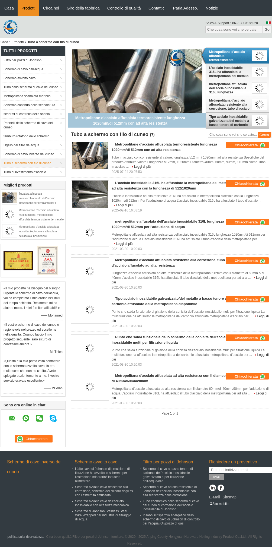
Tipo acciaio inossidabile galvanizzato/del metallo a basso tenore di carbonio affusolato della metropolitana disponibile (229, 121)
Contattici (157, 8)
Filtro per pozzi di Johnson (22, 60)
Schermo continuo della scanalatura (29, 105)
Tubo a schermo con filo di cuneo (27, 163)
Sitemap (229, 497)
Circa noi (51, 8)
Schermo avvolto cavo (19, 78)
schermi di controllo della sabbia (27, 114)
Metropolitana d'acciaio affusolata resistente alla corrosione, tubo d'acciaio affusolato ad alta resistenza (229, 104)
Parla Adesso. (185, 8)
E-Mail (214, 497)
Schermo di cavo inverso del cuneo (29, 154)
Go (267, 29)
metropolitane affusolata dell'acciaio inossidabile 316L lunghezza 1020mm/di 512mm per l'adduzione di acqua (228, 88)
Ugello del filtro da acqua (21, 145)
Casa (9, 8)
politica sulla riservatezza (25, 537)
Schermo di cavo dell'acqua (23, 69)
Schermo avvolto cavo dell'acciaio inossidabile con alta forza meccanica (102, 503)
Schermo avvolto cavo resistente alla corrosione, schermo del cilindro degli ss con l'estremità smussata (104, 491)
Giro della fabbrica (83, 8)
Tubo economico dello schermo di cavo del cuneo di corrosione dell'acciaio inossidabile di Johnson (171, 505)
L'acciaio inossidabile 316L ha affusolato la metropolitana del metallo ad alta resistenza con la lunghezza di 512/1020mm (229, 72)
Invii (216, 477)
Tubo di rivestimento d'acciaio (25, 172)
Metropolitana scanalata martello (27, 96)
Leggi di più (142, 167)
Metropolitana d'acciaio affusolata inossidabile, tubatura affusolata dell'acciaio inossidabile (39, 231)
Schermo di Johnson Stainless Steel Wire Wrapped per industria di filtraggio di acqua (103, 515)
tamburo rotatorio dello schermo (26, 136)
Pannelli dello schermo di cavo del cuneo (28, 125)
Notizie (212, 8)
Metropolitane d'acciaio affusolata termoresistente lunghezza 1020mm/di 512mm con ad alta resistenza (227, 56)
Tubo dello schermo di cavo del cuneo (31, 87)
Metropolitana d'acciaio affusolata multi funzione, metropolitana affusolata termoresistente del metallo (41, 215)
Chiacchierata (250, 145)
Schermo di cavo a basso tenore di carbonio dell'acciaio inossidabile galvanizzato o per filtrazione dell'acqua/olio (168, 475)
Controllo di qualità (124, 8)
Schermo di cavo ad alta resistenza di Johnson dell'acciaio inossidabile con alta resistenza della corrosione (170, 491)
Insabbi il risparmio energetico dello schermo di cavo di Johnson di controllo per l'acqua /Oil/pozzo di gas (171, 519)
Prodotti (28, 8)
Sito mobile (218, 504)
